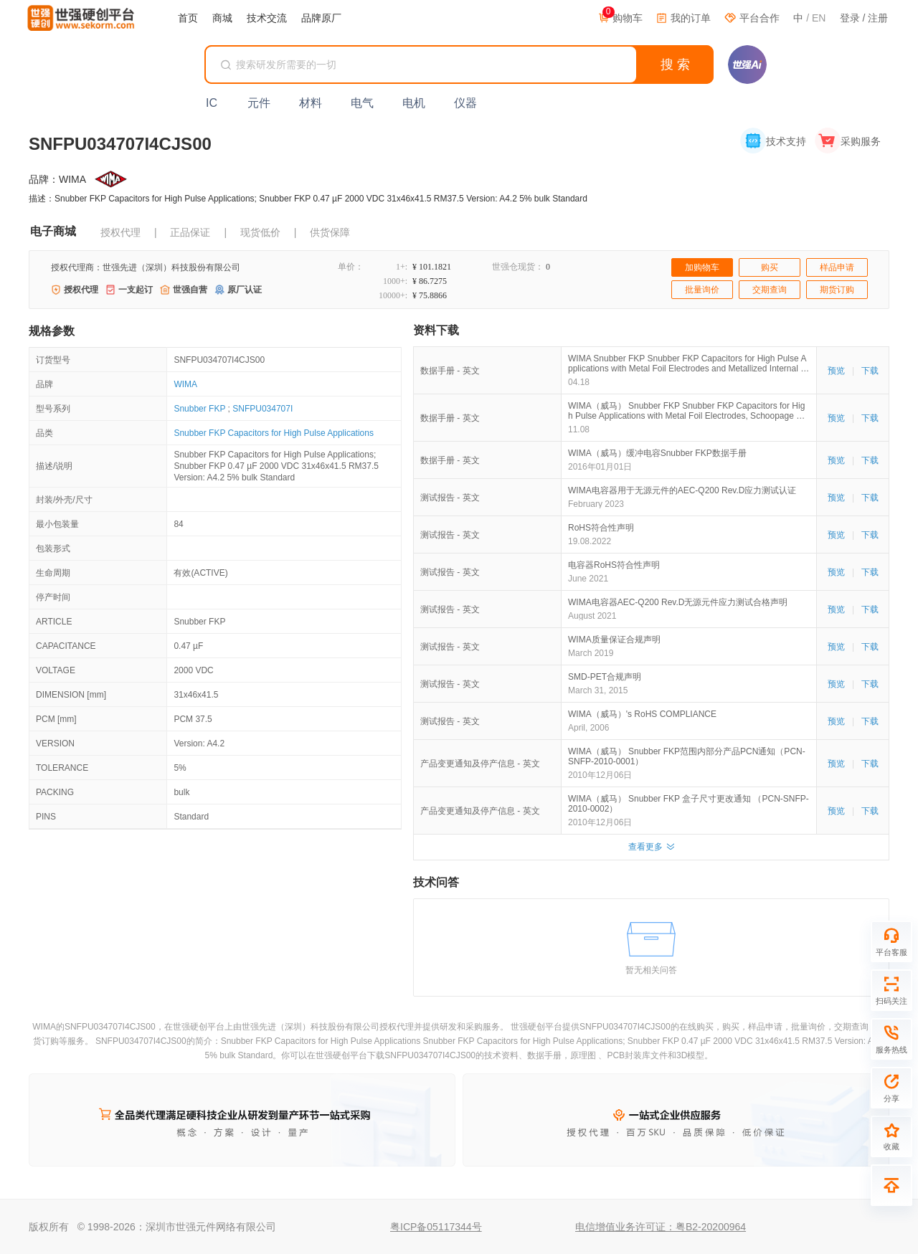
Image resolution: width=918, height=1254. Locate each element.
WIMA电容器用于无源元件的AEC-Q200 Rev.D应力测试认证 (682, 490)
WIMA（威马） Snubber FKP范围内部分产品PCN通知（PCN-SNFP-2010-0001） (686, 756)
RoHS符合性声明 (601, 528)
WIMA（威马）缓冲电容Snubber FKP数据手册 (657, 453)
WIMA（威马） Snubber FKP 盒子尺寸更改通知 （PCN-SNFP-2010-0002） (688, 804)
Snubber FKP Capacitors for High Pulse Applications (274, 433)
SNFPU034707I (262, 409)
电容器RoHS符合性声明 (614, 565)
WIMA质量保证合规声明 (614, 640)
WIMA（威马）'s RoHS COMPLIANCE (642, 714)
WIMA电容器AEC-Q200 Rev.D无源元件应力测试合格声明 (677, 602)
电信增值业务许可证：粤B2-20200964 (660, 1226)
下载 (870, 371)
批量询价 (702, 290)
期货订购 (837, 290)
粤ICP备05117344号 (436, 1226)
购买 (769, 267)
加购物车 (702, 267)
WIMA (185, 384)
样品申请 (837, 267)
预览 (836, 371)
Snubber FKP (199, 409)
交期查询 (769, 290)
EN (818, 18)
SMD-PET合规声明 (604, 677)
